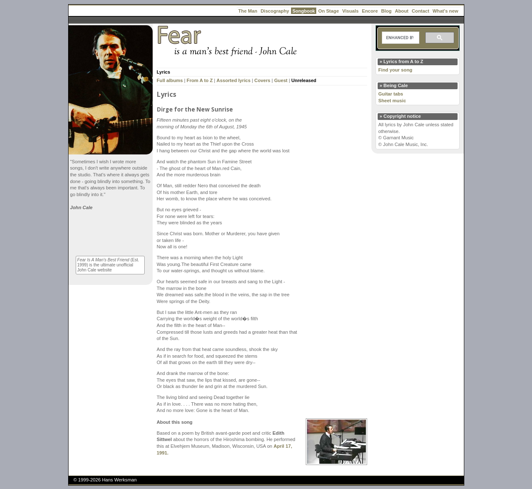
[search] (399, 38)
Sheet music (392, 100)
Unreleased (303, 80)
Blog (386, 10)
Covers (262, 80)
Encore (370, 10)
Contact (420, 10)
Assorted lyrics (234, 80)
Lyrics (163, 71)
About (401, 10)
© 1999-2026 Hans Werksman (105, 479)
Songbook (303, 10)
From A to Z (200, 80)
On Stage (328, 10)
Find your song (395, 69)
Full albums (170, 80)
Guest (281, 80)
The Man (247, 10)
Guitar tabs (390, 93)
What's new (445, 10)
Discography (275, 10)
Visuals (350, 10)
